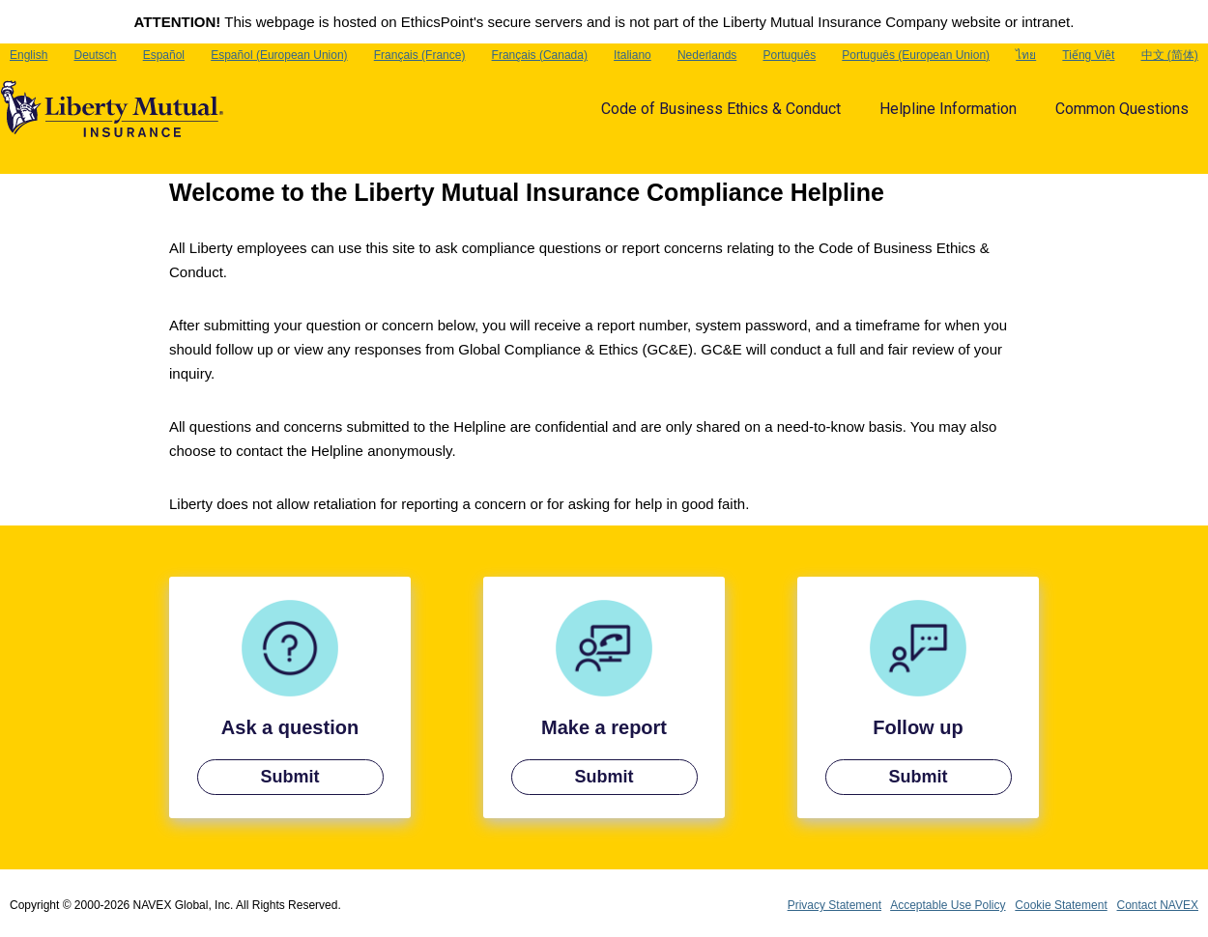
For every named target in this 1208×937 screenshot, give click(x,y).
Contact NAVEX (1157, 905)
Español (164, 55)
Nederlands (706, 55)
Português (789, 55)
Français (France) (420, 55)
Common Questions (1122, 108)
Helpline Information (948, 108)
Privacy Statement (834, 905)
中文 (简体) (1169, 55)
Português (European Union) (916, 55)
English (28, 55)
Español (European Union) (279, 55)
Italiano (632, 55)
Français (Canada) (540, 55)
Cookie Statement (1061, 905)
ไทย (1026, 55)
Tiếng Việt (1088, 55)
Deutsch (95, 55)
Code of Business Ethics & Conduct (721, 108)
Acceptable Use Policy (947, 905)
